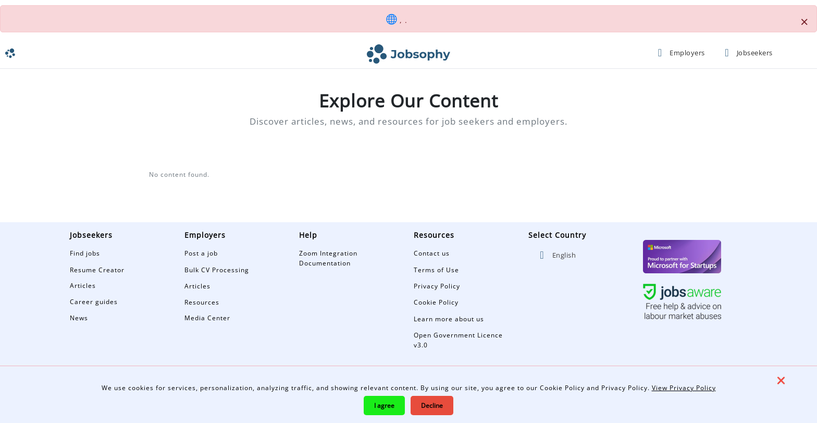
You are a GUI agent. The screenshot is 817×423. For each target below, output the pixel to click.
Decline (432, 405)
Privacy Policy (437, 286)
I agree (384, 405)
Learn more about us (449, 319)
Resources (201, 302)
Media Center (207, 317)
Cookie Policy (436, 302)
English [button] (556, 255)
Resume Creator (97, 269)
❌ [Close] (781, 380)
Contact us (432, 253)
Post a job (201, 253)
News (79, 317)
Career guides (94, 301)
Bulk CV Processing (216, 269)
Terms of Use (436, 269)
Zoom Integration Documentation (328, 258)
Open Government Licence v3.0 (458, 340)
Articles (83, 285)
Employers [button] (679, 52)
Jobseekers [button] (746, 52)
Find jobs (85, 253)
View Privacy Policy (684, 388)
